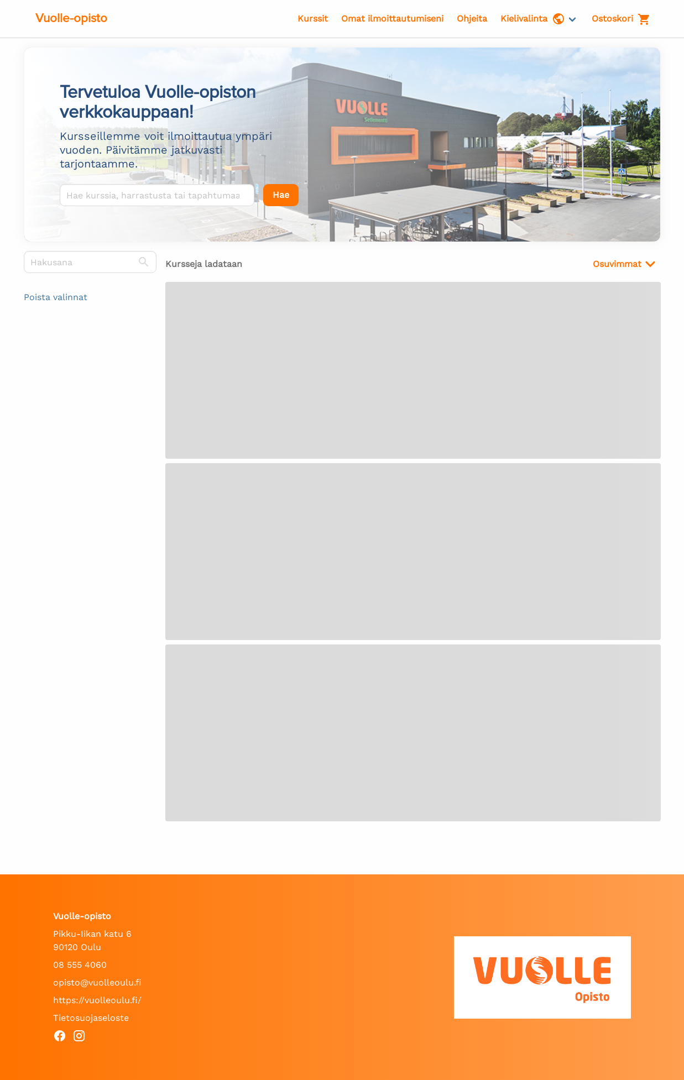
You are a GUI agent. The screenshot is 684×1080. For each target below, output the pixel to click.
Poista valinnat (55, 297)
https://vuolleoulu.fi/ (97, 1000)
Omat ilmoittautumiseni (392, 18)
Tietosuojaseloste (91, 1018)
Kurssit (312, 18)
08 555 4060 (80, 965)
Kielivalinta (532, 18)
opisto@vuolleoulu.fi (97, 982)
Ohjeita (472, 18)
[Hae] (281, 195)
